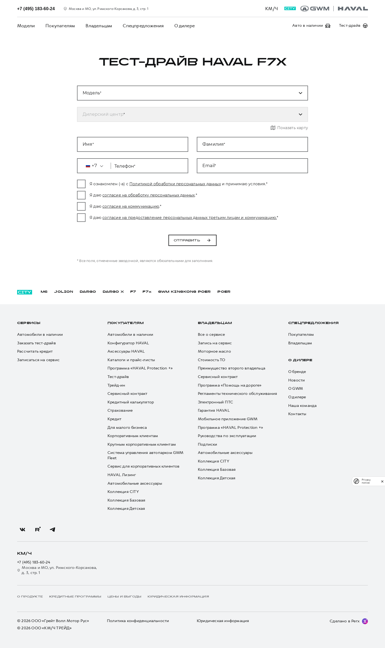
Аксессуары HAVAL (126, 351)
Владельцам (99, 26)
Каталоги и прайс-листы (131, 359)
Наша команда (302, 405)
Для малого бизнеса (127, 427)
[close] (382, 481)
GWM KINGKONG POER (184, 292)
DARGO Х (113, 292)
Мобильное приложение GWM (227, 419)
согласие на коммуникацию (130, 206)
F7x (147, 292)
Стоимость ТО (211, 359)
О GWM (295, 388)
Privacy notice (366, 481)
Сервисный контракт (127, 393)
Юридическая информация (223, 620)
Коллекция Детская (126, 508)
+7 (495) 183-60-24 (33, 562)
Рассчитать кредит (35, 351)
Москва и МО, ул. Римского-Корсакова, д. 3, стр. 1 (57, 570)
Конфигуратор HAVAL (128, 343)
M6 (44, 292)
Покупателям (60, 26)
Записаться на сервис (38, 359)
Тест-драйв (118, 376)
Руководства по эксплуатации (227, 435)
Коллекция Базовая (126, 500)
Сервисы (28, 323)
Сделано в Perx (345, 621)
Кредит (114, 419)
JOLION (63, 292)
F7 (133, 292)
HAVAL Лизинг (121, 474)
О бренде (297, 371)
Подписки (207, 444)
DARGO (88, 292)
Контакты (297, 413)
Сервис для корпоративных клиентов (143, 466)
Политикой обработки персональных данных (175, 184)
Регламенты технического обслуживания (237, 393)
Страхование (120, 410)
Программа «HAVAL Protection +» (140, 368)
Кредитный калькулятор (130, 402)
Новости (296, 380)
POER (224, 292)
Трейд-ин (116, 385)
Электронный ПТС (215, 402)
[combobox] (186, 114)
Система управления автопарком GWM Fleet (145, 455)
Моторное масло (214, 351)
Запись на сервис (215, 343)
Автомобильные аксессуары (134, 483)
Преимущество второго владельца (231, 368)
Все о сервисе (211, 334)
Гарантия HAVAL (214, 410)
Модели (26, 26)
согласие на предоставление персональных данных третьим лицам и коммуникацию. (189, 217)
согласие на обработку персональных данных (148, 195)
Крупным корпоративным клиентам (141, 444)
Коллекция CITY (123, 491)
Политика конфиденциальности (138, 620)
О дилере (184, 26)
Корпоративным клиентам (132, 435)
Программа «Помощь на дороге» (230, 385)
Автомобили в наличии (40, 334)
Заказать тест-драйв (36, 343)
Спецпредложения (143, 26)
